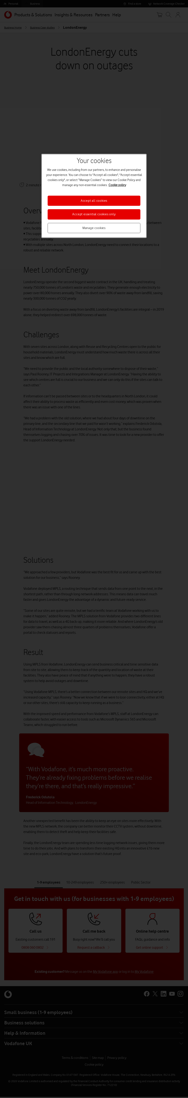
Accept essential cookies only (93, 214)
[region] (94, 196)
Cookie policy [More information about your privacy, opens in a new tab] (117, 185)
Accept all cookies (94, 201)
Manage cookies (94, 228)
